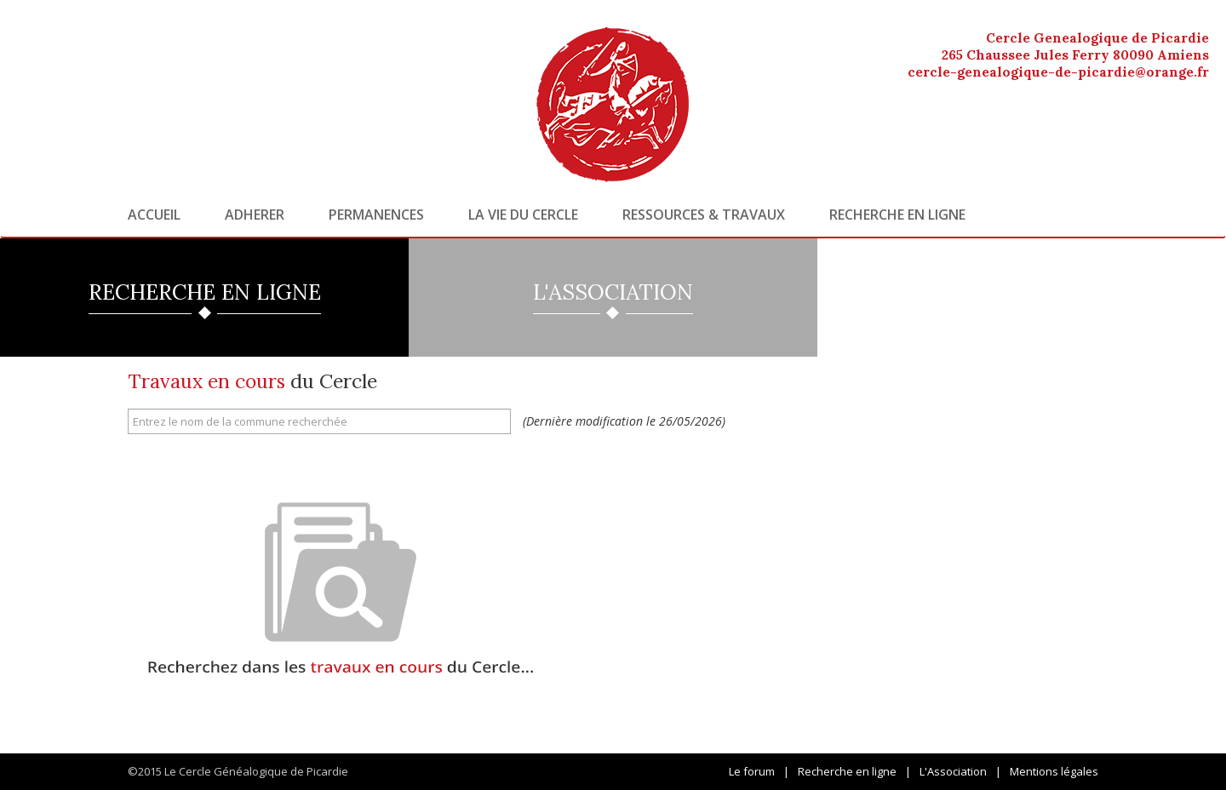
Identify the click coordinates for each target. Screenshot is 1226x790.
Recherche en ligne (897, 214)
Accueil (154, 214)
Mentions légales (1054, 771)
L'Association (953, 771)
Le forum (752, 771)
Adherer (254, 214)
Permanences (376, 214)
